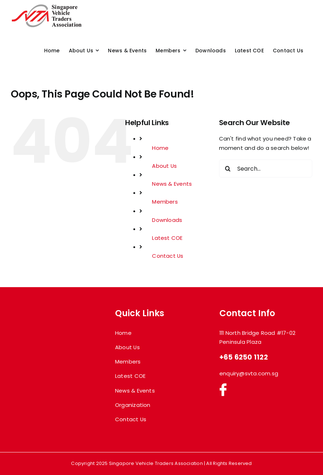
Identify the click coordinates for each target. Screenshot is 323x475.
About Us (164, 166)
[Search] (228, 168)
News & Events (172, 183)
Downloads (167, 220)
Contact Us (167, 256)
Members (165, 201)
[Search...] (265, 168)
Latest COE (167, 238)
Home (160, 148)
